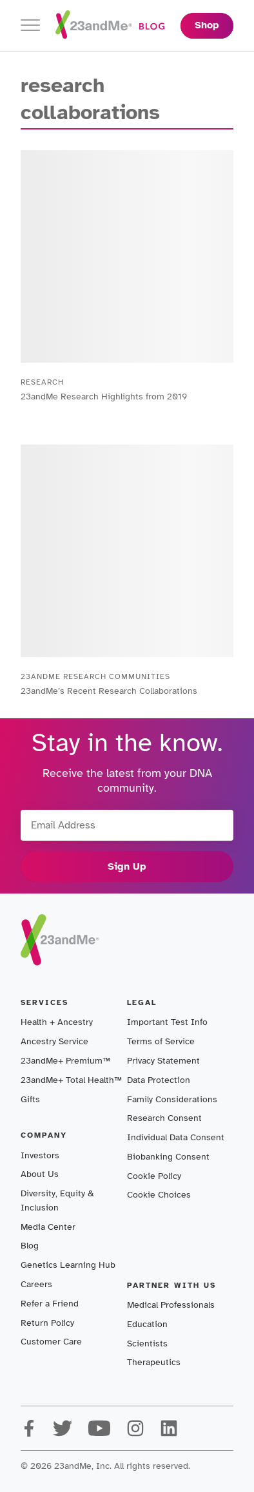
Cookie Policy (154, 1176)
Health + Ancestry (57, 1022)
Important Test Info (167, 1022)
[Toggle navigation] (30, 25)
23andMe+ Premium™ (65, 1060)
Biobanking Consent (168, 1156)
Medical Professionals (171, 1304)
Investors (40, 1155)
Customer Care (51, 1341)
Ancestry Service (54, 1041)
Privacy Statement (163, 1060)
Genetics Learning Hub (68, 1264)
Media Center (48, 1226)
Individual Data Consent (175, 1137)
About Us (40, 1174)
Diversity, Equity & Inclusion (57, 1200)
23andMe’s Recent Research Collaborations (109, 690)
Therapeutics (154, 1362)
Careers (36, 1284)
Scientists (147, 1343)
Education (147, 1324)
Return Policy (47, 1322)
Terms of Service (161, 1041)
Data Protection (158, 1080)
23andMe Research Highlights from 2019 (104, 396)
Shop (207, 25)
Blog (30, 1245)
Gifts (30, 1099)
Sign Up (127, 866)
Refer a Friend (50, 1303)
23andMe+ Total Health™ (71, 1080)
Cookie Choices (159, 1194)
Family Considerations (172, 1099)
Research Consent (164, 1118)
